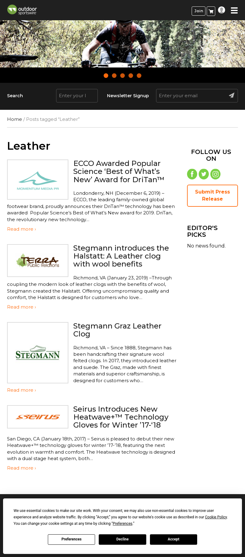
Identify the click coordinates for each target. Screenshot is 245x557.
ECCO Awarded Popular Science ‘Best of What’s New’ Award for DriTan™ (119, 171)
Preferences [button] (122, 523)
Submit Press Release (212, 195)
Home (14, 119)
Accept (173, 539)
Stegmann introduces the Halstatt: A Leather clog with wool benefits (121, 256)
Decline (122, 539)
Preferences (71, 539)
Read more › (21, 229)
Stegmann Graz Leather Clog (117, 329)
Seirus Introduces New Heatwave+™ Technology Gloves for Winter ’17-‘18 (120, 417)
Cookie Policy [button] (216, 517)
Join (198, 11)
